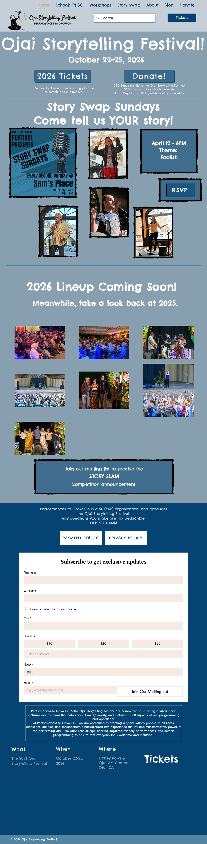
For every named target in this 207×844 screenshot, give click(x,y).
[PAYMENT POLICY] (81, 538)
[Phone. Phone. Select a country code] (30, 672)
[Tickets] (182, 18)
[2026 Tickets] (62, 76)
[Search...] (124, 18)
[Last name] (102, 597)
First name (30, 572)
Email (28, 682)
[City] (102, 625)
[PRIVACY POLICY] (126, 538)
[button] (152, 5)
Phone (29, 664)
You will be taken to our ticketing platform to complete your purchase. (64, 90)
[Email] (69, 690)
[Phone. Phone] (107, 672)
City (27, 618)
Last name (30, 590)
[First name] (102, 579)
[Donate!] (149, 76)
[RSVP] (180, 190)
